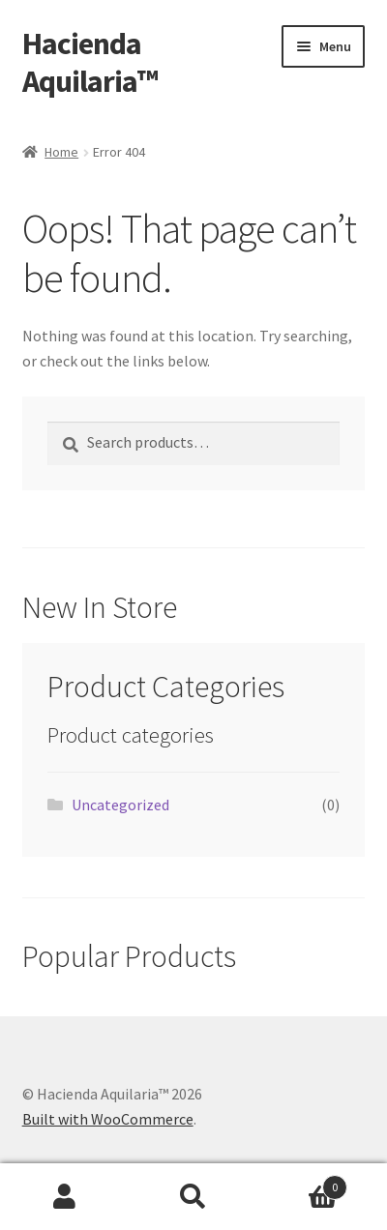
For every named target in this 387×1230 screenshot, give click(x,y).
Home (61, 152)
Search (193, 1197)
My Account (64, 1197)
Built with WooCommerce (108, 1118)
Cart (303, 1183)
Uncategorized (120, 804)
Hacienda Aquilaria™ (90, 62)
